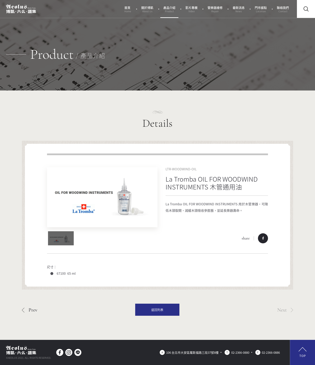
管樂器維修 (215, 9)
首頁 (127, 9)
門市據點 (261, 9)
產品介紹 (169, 9)
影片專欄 (191, 9)
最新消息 (239, 9)
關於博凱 (147, 9)
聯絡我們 (283, 9)
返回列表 (157, 309)
